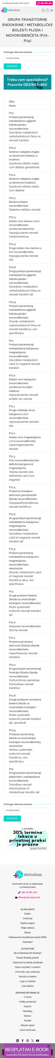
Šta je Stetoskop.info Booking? (28, 942)
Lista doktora (27, 975)
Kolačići (27, 995)
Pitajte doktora (27, 917)
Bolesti (27, 921)
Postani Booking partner (27, 946)
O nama (27, 986)
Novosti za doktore (27, 965)
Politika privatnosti (27, 990)
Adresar (27, 1005)
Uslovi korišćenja (27, 1019)
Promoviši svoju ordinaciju (27, 961)
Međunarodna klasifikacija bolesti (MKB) (27, 926)
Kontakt (27, 1009)
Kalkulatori (28, 931)
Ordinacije (27, 907)
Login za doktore (27, 970)
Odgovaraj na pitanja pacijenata (27, 951)
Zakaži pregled (27, 912)
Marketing (27, 1000)
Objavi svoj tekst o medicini (27, 956)
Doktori (27, 902)
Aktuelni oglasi (27, 1014)
